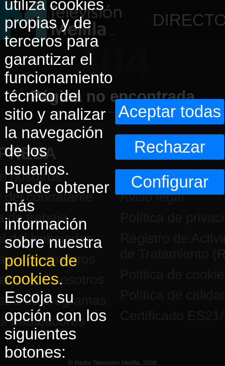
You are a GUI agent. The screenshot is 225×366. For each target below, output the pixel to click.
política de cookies (41, 270)
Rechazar (169, 147)
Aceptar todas (170, 111)
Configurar (170, 182)
